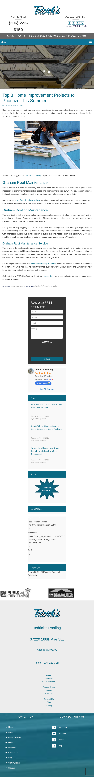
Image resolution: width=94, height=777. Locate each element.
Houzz (58, 739)
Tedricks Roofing (44, 369)
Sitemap (48, 705)
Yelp (57, 746)
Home (48, 675)
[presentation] (49, 349)
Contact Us (49, 699)
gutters (48, 286)
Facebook (59, 727)
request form (48, 276)
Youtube (59, 733)
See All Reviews (47, 389)
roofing (54, 286)
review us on (43, 383)
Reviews (48, 694)
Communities (14, 763)
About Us (49, 679)
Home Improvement (18, 286)
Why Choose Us (34, 518)
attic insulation (39, 286)
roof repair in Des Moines (28, 200)
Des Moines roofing (33, 176)
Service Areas (49, 687)
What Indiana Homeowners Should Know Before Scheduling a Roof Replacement (45, 451)
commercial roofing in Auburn (43, 264)
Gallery (49, 690)
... (29, 554)
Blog (49, 702)
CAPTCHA (47, 342)
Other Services (48, 682)
